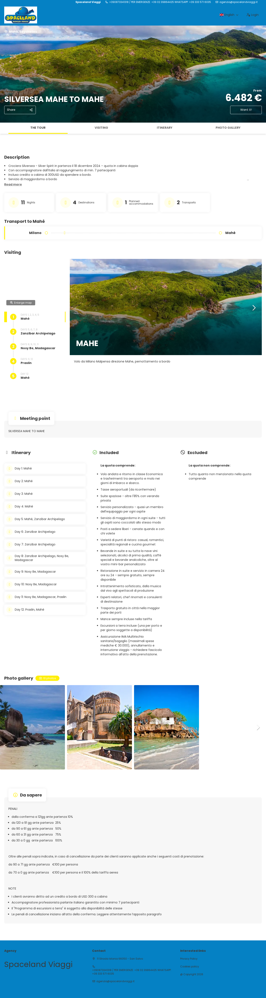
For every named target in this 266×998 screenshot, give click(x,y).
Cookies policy (189, 966)
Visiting (101, 128)
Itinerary (164, 128)
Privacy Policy (188, 958)
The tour (38, 128)
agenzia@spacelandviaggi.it (238, 2)
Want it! (246, 110)
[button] (13, 185)
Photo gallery (228, 128)
